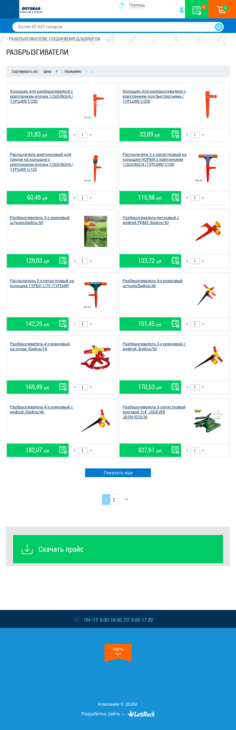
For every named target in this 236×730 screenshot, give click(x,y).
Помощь (137, 5)
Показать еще (118, 472)
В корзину (106, 134)
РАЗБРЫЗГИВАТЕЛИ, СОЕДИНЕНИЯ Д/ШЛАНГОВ (54, 38)
